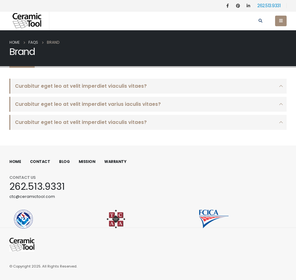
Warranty (115, 161)
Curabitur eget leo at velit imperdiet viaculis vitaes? (81, 86)
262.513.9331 (268, 5)
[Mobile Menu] (281, 21)
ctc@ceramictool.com (32, 196)
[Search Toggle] (260, 21)
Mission (87, 161)
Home (15, 161)
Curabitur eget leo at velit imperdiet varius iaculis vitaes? (88, 104)
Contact (40, 161)
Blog (64, 161)
